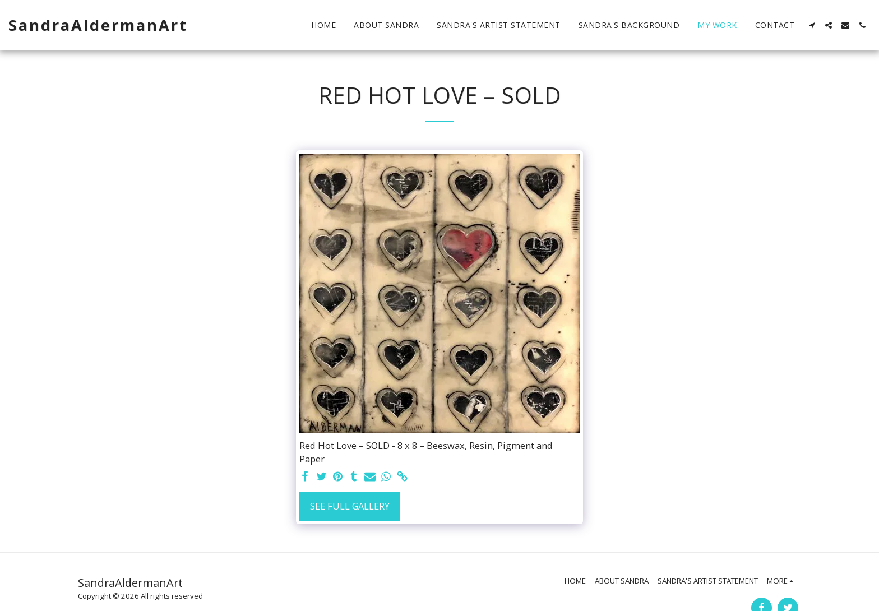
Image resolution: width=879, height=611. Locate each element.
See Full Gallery (350, 505)
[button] (812, 25)
